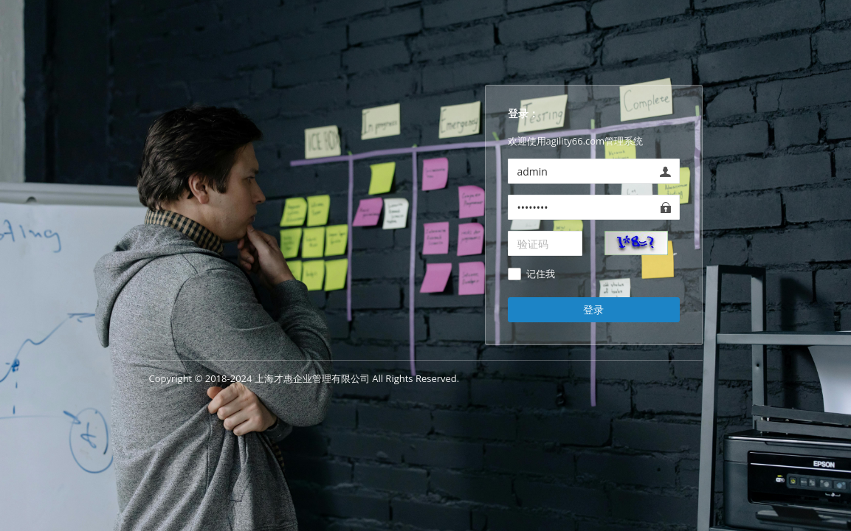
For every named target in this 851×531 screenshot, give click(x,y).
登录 (593, 309)
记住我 (540, 274)
